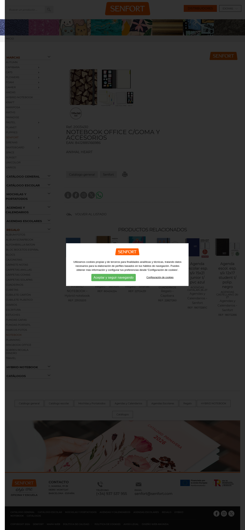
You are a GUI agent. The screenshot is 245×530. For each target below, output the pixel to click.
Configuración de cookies (160, 274)
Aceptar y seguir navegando (114, 274)
